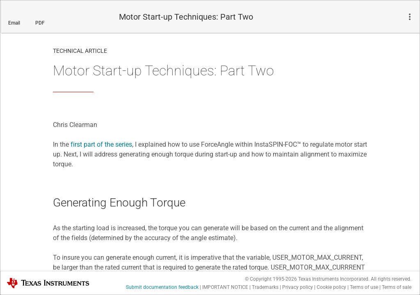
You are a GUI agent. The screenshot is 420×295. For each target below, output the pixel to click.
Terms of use (364, 287)
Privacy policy (297, 287)
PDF (40, 23)
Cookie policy (331, 287)
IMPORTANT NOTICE (225, 287)
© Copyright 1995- (271, 279)
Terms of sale (396, 287)
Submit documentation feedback (162, 287)
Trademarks (265, 287)
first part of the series (101, 144)
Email (14, 23)
